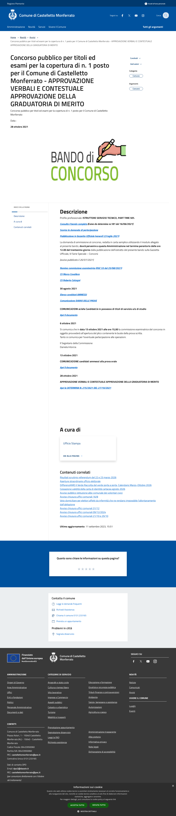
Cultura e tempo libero (58, 687)
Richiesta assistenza (57, 742)
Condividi (135, 58)
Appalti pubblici (55, 702)
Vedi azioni (136, 64)
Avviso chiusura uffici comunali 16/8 (79, 497)
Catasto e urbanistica (58, 707)
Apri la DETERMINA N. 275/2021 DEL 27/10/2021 (85, 388)
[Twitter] (127, 15)
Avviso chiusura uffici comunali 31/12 (79, 508)
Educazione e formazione (100, 682)
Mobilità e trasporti (57, 717)
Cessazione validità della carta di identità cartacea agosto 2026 (92, 489)
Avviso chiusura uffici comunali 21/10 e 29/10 (84, 516)
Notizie (132, 682)
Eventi (132, 711)
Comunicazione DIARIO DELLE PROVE (78, 301)
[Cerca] (165, 15)
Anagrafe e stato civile (58, 682)
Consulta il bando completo (73, 224)
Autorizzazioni (95, 707)
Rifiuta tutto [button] (99, 805)
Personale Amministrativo (19, 707)
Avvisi (32, 37)
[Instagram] (141, 15)
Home (13, 37)
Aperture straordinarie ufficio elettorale (80, 481)
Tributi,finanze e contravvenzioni (104, 692)
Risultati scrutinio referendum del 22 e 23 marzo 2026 (88, 477)
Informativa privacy (98, 741)
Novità (23, 37)
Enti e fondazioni (15, 697)
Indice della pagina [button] (22, 207)
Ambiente (93, 697)
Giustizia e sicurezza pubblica (102, 687)
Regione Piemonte (15, 3)
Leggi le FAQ (53, 737)
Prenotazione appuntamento (61, 727)
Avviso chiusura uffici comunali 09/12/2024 (83, 512)
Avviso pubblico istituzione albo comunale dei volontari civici (91, 493)
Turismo (51, 712)
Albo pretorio (95, 736)
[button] (88, 811)
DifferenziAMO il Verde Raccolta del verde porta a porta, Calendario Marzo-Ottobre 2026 (106, 485)
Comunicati (134, 687)
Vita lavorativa (54, 692)
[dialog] (88, 799)
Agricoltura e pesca (97, 712)
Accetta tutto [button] (77, 805)
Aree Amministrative (17, 687)
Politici (10, 702)
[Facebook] (120, 15)
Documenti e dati (15, 712)
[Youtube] (134, 15)
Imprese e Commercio (58, 697)
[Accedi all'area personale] (155, 3)
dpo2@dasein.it (21, 768)
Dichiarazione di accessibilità (102, 751)
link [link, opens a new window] (114, 799)
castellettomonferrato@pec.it (26, 754)
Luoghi (132, 706)
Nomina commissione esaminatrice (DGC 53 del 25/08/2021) (91, 268)
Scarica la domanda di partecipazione (79, 230)
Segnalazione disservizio (59, 732)
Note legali (94, 746)
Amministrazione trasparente (102, 732)
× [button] (173, 786)
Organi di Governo (15, 682)
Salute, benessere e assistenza (103, 702)
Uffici (9, 692)
